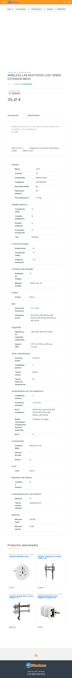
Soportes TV (58, 554)
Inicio (9, 9)
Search (64, 2)
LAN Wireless (36, 9)
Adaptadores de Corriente (26, 554)
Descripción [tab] (13, 115)
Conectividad (21, 9)
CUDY (31, 151)
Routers (50, 9)
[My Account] (69, 2)
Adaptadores (13, 554)
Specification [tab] (34, 115)
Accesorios (41, 554)
